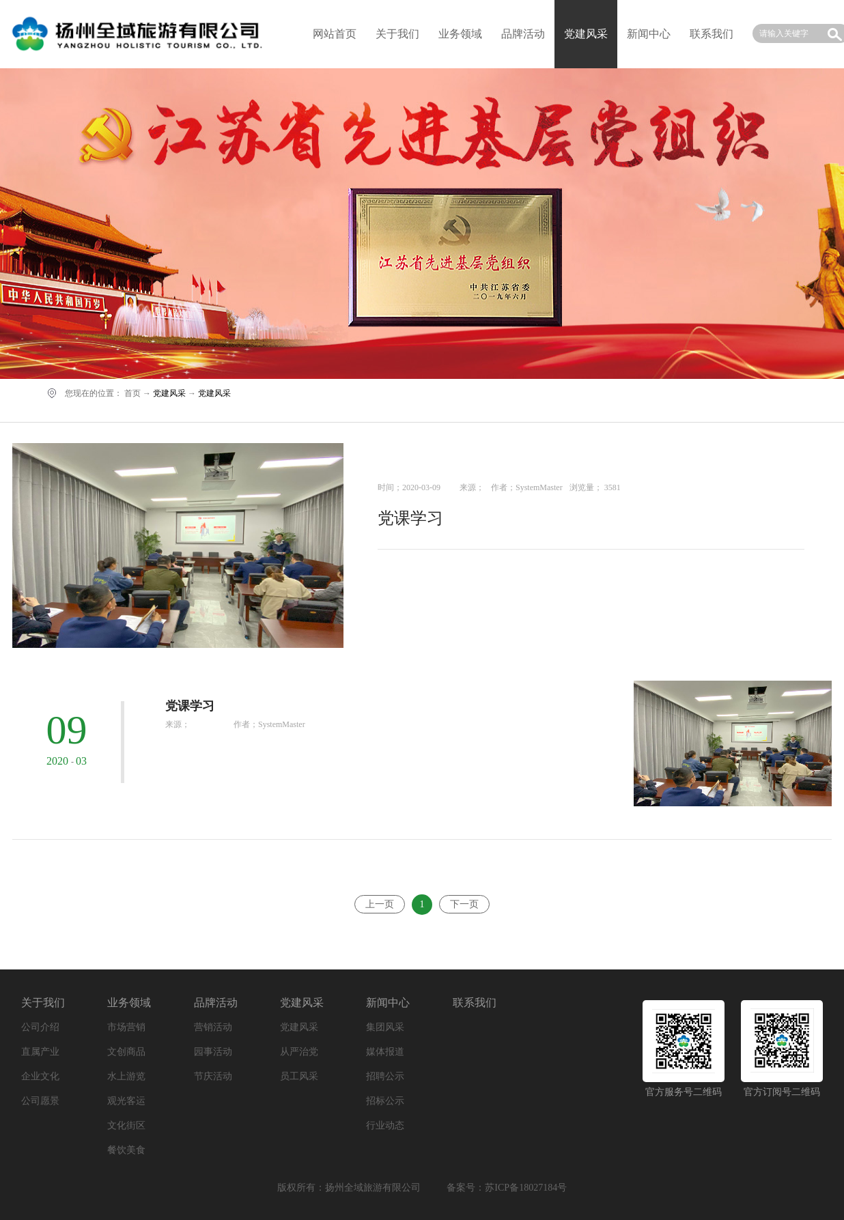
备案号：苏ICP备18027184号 (507, 1187)
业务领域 (460, 34)
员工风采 (299, 1076)
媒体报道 (385, 1052)
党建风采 (169, 393)
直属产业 (40, 1052)
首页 (132, 393)
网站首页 (334, 34)
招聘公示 (385, 1076)
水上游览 (126, 1076)
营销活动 (213, 1027)
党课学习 (410, 518)
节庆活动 (213, 1076)
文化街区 (126, 1125)
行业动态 (385, 1125)
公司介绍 (40, 1027)
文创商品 (126, 1052)
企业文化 (40, 1076)
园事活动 (213, 1052)
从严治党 (299, 1052)
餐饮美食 (126, 1150)
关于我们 (397, 34)
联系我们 (711, 34)
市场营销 (126, 1027)
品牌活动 (523, 34)
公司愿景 (40, 1101)
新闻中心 (649, 34)
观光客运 (126, 1101)
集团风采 (385, 1027)
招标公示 (385, 1101)
